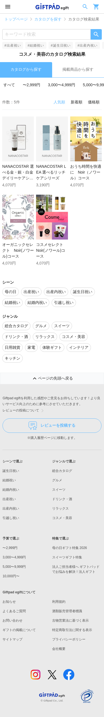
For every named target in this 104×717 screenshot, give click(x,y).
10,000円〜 (10, 576)
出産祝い (9, 499)
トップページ (16, 19)
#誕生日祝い (61, 45)
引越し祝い (10, 518)
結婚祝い (9, 480)
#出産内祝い (87, 45)
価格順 (94, 102)
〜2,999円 (31, 85)
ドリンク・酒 (62, 499)
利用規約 (58, 602)
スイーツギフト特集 (67, 557)
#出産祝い (12, 45)
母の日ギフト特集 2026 (69, 548)
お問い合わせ (12, 620)
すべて (9, 85)
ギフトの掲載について (19, 630)
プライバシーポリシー (68, 639)
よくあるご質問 (14, 611)
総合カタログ (62, 471)
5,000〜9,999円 (14, 567)
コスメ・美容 (62, 518)
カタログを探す (48, 19)
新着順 (76, 102)
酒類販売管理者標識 (67, 611)
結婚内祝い (10, 490)
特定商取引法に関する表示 (72, 630)
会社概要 (58, 649)
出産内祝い (10, 508)
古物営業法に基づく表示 (70, 620)
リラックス (60, 508)
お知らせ (9, 602)
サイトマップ (12, 639)
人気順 (59, 102)
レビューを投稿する (52, 425)
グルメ (57, 480)
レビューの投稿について (24, 410)
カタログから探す (26, 69)
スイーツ (58, 490)
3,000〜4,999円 (61, 85)
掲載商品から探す (77, 69)
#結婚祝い (35, 45)
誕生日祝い (10, 471)
